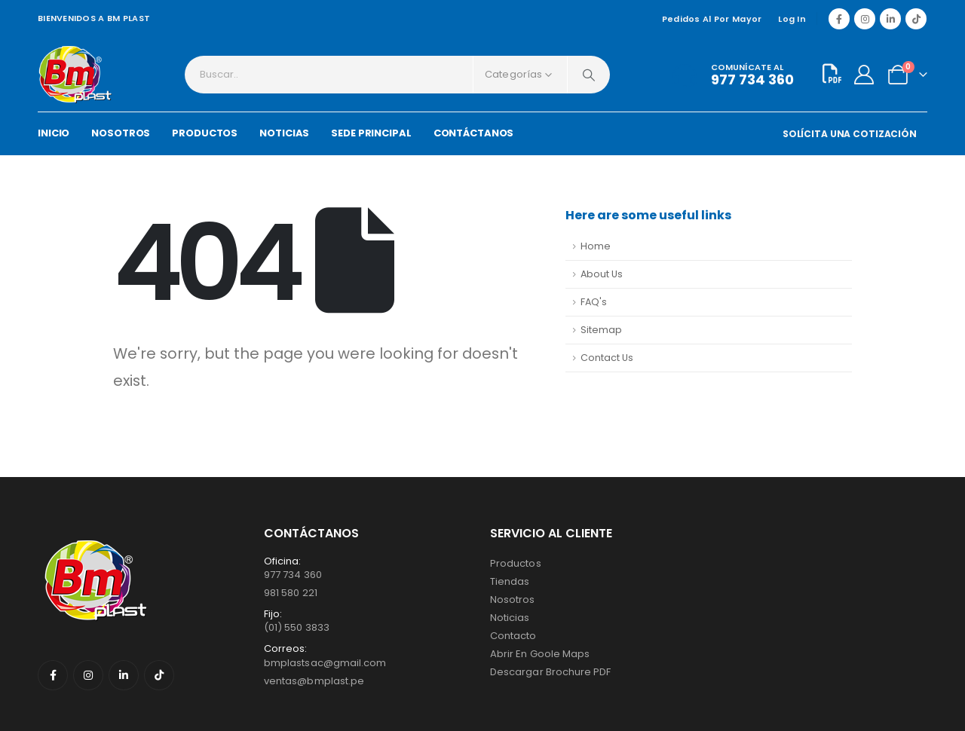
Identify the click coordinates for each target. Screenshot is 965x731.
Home (596, 246)
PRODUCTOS (204, 133)
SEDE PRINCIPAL (371, 133)
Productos (515, 563)
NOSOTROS (120, 133)
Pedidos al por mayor (712, 19)
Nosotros (512, 599)
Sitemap (601, 329)
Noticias (510, 617)
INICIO (53, 133)
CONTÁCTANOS (473, 133)
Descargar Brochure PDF (550, 672)
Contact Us (607, 357)
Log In (792, 19)
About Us (602, 274)
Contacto (513, 636)
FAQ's (594, 301)
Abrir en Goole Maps (540, 654)
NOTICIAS (284, 133)
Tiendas (509, 581)
